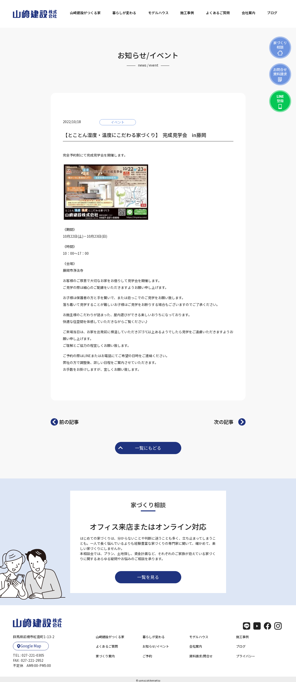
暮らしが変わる (124, 12)
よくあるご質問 (218, 12)
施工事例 (187, 12)
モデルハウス (158, 12)
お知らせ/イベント (156, 646)
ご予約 (147, 656)
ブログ (272, 12)
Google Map (29, 645)
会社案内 (248, 12)
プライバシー (245, 656)
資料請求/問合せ (201, 656)
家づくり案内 (105, 656)
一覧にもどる (139, 448)
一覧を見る (148, 577)
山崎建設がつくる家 (85, 12)
